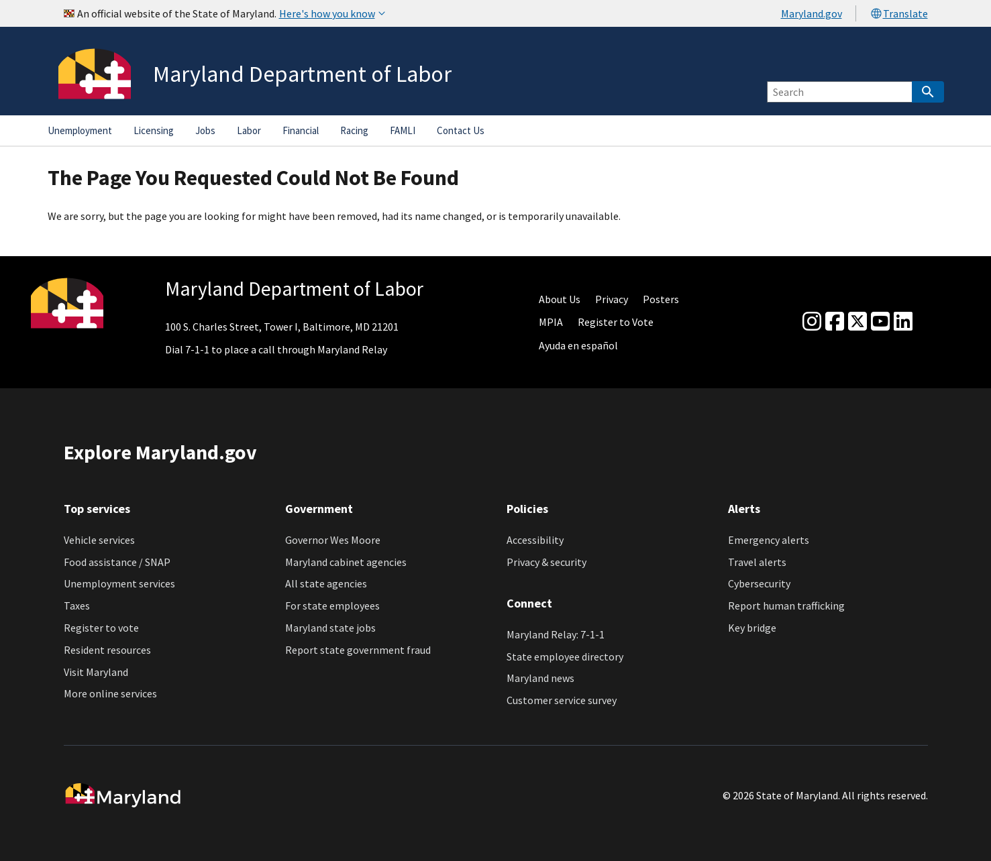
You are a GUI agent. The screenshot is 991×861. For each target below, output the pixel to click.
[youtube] (880, 321)
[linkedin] (903, 321)
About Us (559, 299)
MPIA (551, 322)
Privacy (611, 299)
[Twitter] (857, 321)
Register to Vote (616, 322)
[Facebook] (834, 321)
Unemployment (80, 130)
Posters (661, 299)
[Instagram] (811, 321)
